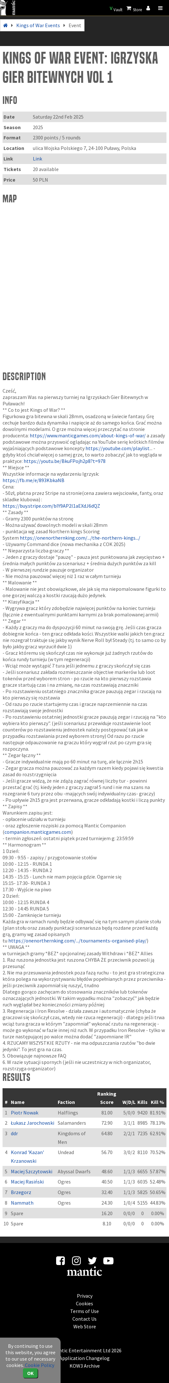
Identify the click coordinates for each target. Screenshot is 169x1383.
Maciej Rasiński (27, 1181)
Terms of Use (84, 1311)
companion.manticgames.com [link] (37, 832)
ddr (14, 1133)
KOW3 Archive (85, 1366)
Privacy (84, 1296)
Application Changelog (84, 1358)
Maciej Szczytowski (31, 1171)
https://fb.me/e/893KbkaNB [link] (33, 480)
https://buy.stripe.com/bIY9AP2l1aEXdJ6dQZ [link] (51, 506)
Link (37, 158)
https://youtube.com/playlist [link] (117, 448)
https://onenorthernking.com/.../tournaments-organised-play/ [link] (77, 940)
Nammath (22, 1202)
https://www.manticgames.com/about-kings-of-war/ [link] (88, 435)
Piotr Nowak (24, 1112)
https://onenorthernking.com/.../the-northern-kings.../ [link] (80, 538)
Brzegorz (21, 1192)
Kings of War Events (38, 25)
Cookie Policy (39, 1365)
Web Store (84, 1326)
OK (30, 1373)
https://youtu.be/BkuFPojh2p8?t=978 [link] (65, 461)
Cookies (84, 1303)
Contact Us (84, 1319)
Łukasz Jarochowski (32, 1123)
